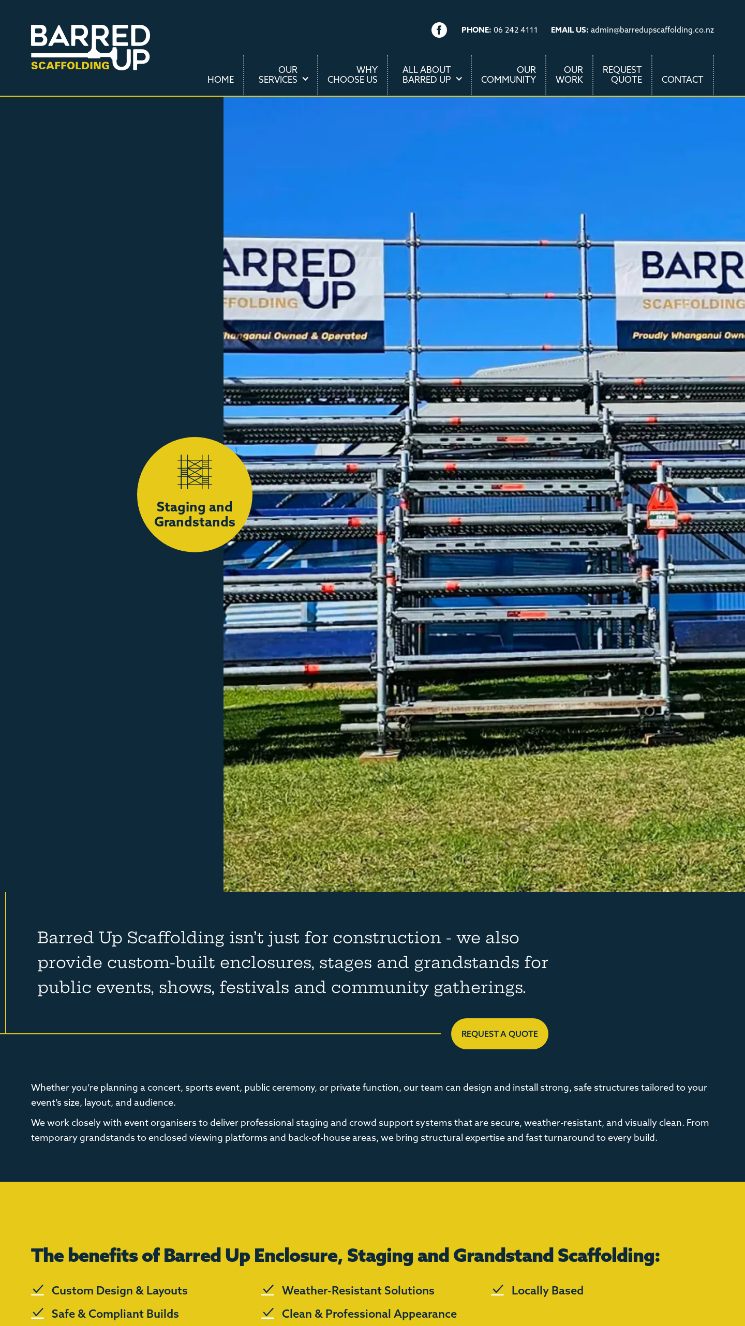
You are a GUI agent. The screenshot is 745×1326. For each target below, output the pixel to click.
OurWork (569, 74)
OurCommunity (508, 74)
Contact (683, 79)
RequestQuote (622, 74)
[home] (90, 58)
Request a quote (499, 1034)
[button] (281, 75)
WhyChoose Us (352, 74)
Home (220, 79)
